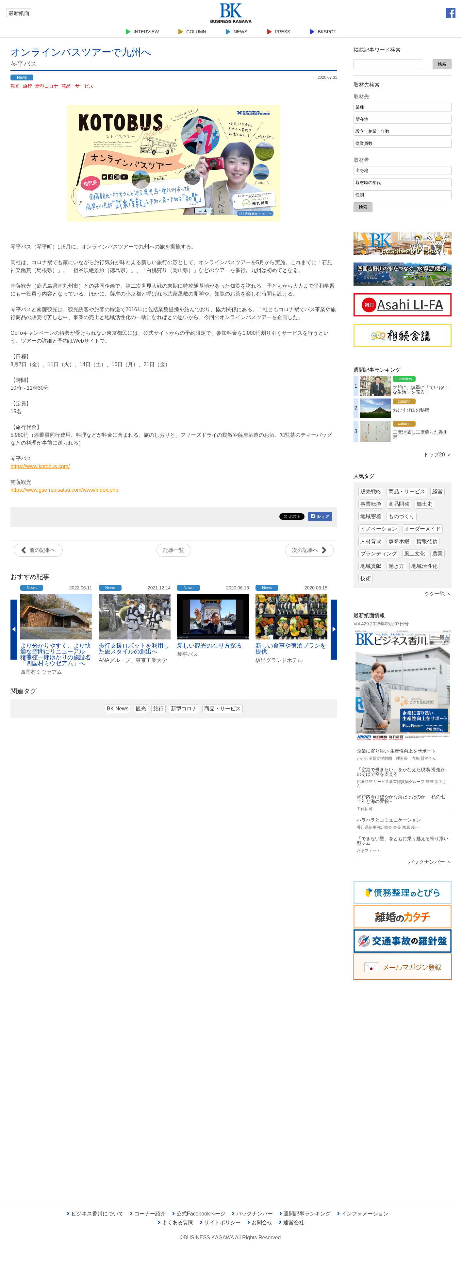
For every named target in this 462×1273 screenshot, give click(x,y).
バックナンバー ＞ (430, 862)
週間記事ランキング (305, 1213)
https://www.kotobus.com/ (40, 466)
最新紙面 (18, 13)
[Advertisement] (402, 1085)
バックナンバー (252, 1213)
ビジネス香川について (95, 1213)
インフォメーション (362, 1213)
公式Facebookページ (198, 1213)
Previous (13, 630)
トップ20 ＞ (437, 454)
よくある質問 (175, 1222)
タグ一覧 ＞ (438, 594)
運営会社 (291, 1222)
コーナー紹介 (148, 1213)
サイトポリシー (220, 1222)
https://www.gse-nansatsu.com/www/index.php (64, 490)
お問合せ (259, 1222)
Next (334, 630)
